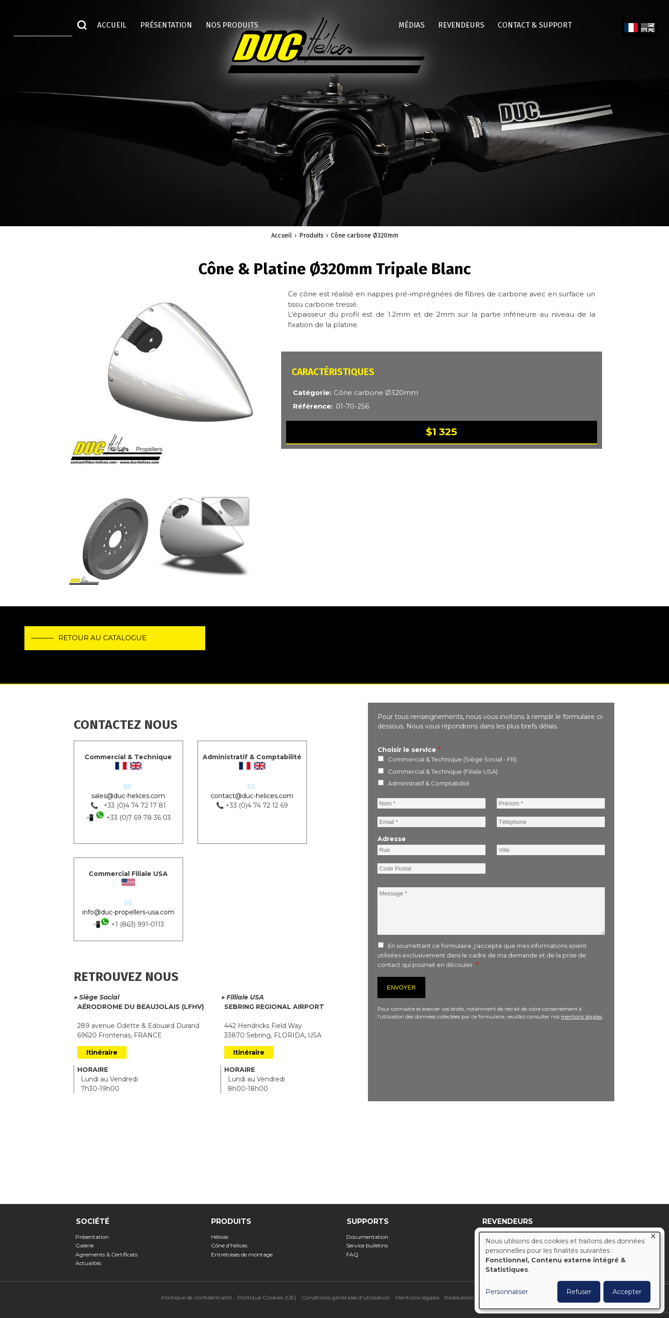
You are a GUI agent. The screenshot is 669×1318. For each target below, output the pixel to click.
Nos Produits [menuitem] (232, 24)
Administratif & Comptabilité (429, 783)
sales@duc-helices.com (128, 796)
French (630, 28)
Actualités (91, 1263)
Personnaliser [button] (506, 1292)
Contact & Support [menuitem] (539, 24)
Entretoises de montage (244, 1254)
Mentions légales (417, 1297)
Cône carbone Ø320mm (364, 235)
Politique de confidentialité (196, 1297)
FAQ (355, 1254)
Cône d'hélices (232, 1245)
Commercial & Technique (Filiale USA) (443, 771)
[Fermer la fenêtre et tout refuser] (653, 1237)
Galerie (87, 1245)
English (647, 28)
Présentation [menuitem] (166, 24)
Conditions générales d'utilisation (346, 1297)
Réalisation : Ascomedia (476, 1297)
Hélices (222, 1236)
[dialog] (569, 1270)
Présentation (95, 1236)
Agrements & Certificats (109, 1254)
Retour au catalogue (105, 641)
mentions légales (581, 1016)
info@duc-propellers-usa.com (128, 912)
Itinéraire (102, 1052)
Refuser (578, 1292)
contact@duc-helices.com (252, 796)
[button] (168, 383)
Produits (311, 235)
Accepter (626, 1292)
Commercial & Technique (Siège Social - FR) (452, 759)
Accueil (281, 235)
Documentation (370, 1236)
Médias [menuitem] (411, 24)
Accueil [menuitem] (112, 24)
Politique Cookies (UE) (266, 1297)
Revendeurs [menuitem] (461, 24)
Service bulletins (370, 1245)
